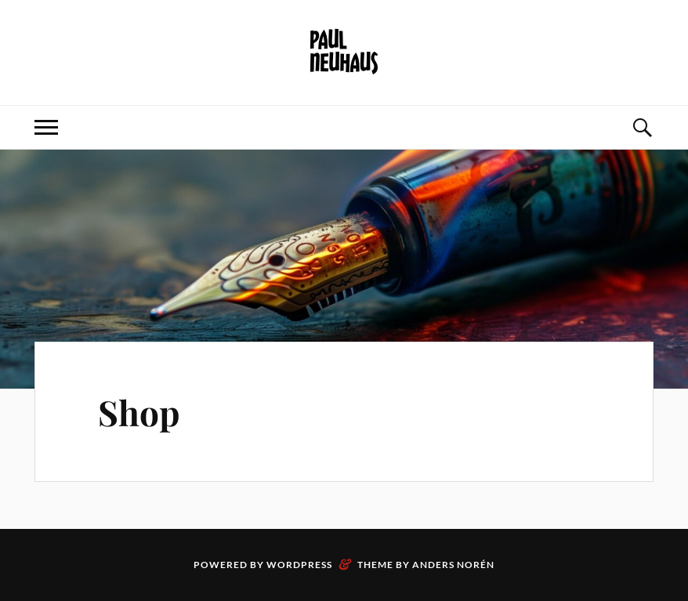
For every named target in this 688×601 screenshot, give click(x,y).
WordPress (299, 564)
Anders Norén (453, 564)
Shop (139, 412)
